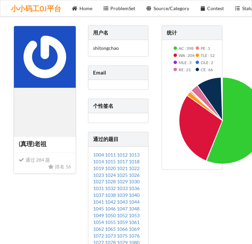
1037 (99, 195)
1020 (111, 168)
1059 (123, 222)
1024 (111, 175)
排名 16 (59, 166)
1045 (99, 208)
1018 (134, 161)
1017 (123, 161)
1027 (99, 181)
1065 (111, 229)
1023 (99, 175)
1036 (134, 188)
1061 (134, 222)
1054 (99, 222)
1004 (99, 155)
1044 (134, 202)
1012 (123, 155)
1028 (111, 181)
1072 (99, 236)
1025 (123, 175)
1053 (134, 215)
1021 (123, 168)
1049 (99, 215)
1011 (111, 155)
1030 (134, 181)
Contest (212, 8)
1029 (123, 181)
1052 (123, 215)
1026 (134, 175)
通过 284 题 (34, 160)
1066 (123, 229)
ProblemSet (119, 8)
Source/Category (167, 8)
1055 (111, 222)
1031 (99, 188)
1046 (111, 208)
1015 (111, 161)
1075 (123, 236)
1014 (99, 161)
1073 (111, 236)
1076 (134, 236)
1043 (123, 202)
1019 (99, 168)
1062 (99, 229)
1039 (123, 195)
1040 (134, 195)
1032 (111, 188)
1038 (111, 195)
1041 (99, 202)
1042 (111, 202)
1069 (134, 229)
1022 (134, 168)
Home (82, 8)
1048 (134, 208)
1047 (123, 208)
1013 (134, 155)
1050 (111, 215)
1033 (123, 188)
